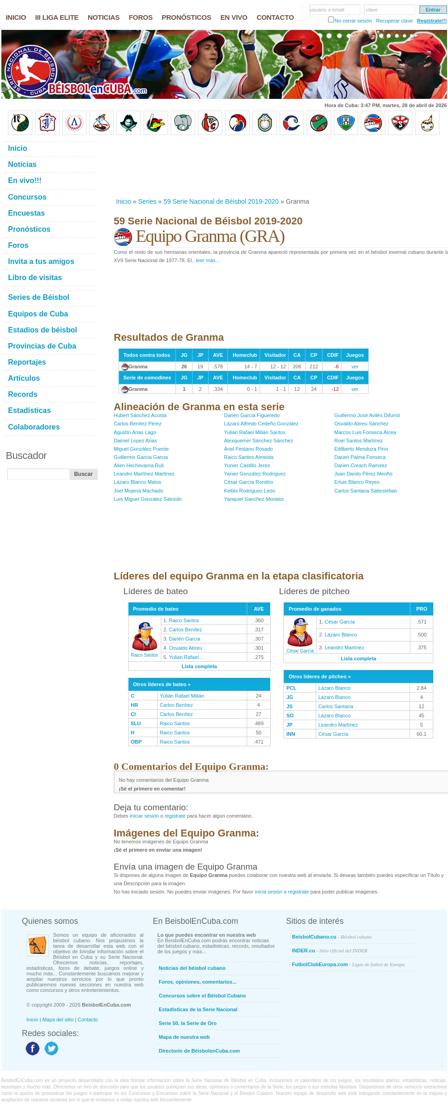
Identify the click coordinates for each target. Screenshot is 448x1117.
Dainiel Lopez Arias (135, 440)
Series (147, 201)
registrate (175, 816)
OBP (136, 742)
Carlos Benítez (185, 629)
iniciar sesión (144, 816)
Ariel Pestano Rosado (248, 449)
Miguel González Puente (141, 449)
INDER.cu (330, 950)
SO (290, 715)
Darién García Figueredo (252, 415)
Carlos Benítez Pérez (138, 423)
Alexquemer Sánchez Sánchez (258, 440)
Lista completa (199, 666)
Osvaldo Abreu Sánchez (362, 423)
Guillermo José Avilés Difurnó (367, 415)
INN (290, 734)
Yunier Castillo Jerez (247, 465)
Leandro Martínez (344, 647)
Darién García (184, 639)
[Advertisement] (144, 166)
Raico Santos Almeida (249, 457)
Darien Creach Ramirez (361, 465)
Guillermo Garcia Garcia (141, 457)
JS (289, 706)
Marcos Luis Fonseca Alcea (366, 432)
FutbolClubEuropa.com (348, 964)
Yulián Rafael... (186, 657)
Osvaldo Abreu (185, 648)
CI (133, 714)
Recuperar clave (394, 20)
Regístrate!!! (432, 20)
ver (355, 366)
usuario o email (327, 9)
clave (372, 9)
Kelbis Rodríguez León (249, 490)
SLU (136, 723)
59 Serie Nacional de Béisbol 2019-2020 (221, 201)
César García (300, 648)
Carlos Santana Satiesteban (366, 490)
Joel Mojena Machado (139, 490)
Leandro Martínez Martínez (144, 473)
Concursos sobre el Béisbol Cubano (202, 995)
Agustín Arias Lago (135, 432)
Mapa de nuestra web (184, 1037)
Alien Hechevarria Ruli (139, 465)
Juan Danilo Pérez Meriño (364, 473)
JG (289, 697)
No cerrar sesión (353, 20)
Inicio (123, 201)
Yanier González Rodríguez (255, 473)
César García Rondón (248, 482)
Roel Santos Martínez (359, 440)
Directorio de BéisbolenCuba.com (199, 1051)
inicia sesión (268, 891)
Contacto (88, 1019)
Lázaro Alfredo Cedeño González (261, 423)
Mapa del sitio (58, 1019)
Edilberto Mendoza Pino (361, 449)
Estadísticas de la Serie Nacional (198, 1009)
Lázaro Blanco (340, 634)
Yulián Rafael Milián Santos (255, 432)
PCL (291, 688)
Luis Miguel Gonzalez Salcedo (148, 499)
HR (134, 705)
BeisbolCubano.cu (332, 936)
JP (289, 724)
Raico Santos (145, 652)
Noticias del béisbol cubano (192, 968)
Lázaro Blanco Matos (137, 482)
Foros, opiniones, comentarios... (198, 982)
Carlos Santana (335, 706)
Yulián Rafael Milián (182, 696)
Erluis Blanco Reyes (357, 482)
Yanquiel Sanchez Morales (254, 499)
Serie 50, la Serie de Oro (188, 1023)
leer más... (208, 260)
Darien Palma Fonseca (360, 457)
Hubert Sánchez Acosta (140, 415)
